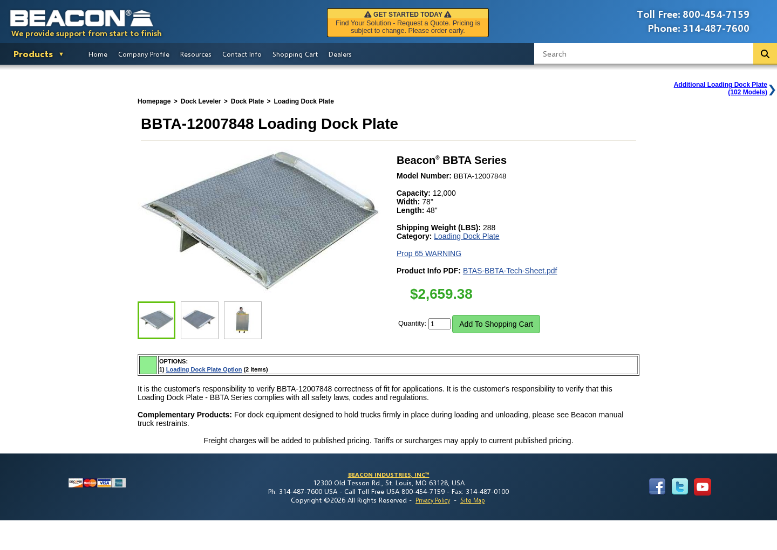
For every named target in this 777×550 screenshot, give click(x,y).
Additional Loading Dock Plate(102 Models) (720, 88)
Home (97, 54)
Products (33, 53)
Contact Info (242, 54)
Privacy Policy (432, 500)
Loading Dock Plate (466, 236)
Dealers (340, 54)
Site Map (472, 500)
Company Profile (143, 54)
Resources (196, 54)
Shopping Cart (295, 54)
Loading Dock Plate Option (204, 369)
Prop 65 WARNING (429, 253)
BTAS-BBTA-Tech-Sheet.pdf (510, 270)
